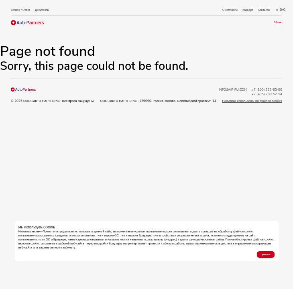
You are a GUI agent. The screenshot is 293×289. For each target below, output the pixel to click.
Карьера (247, 10)
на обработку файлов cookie (233, 232)
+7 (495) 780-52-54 (267, 94)
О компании (230, 10)
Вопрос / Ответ (20, 10)
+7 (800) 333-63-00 (267, 90)
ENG (280, 10)
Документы (42, 10)
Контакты (264, 10)
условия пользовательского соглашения (162, 232)
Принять (266, 254)
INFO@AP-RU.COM (233, 90)
